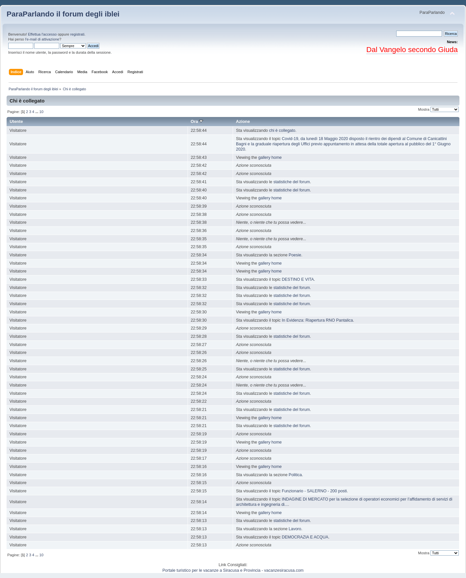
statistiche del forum (291, 182)
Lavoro (295, 529)
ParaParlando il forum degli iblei (63, 14)
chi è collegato (282, 130)
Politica (295, 475)
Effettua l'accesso (42, 34)
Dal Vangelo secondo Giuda (412, 49)
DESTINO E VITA (298, 279)
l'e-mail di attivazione (42, 39)
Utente (16, 121)
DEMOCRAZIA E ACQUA (305, 537)
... (37, 112)
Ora (197, 121)
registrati (77, 34)
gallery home (270, 157)
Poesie (295, 255)
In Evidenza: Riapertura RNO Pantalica (317, 320)
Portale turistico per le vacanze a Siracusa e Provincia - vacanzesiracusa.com (233, 570)
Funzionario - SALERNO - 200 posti (314, 491)
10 (41, 112)
